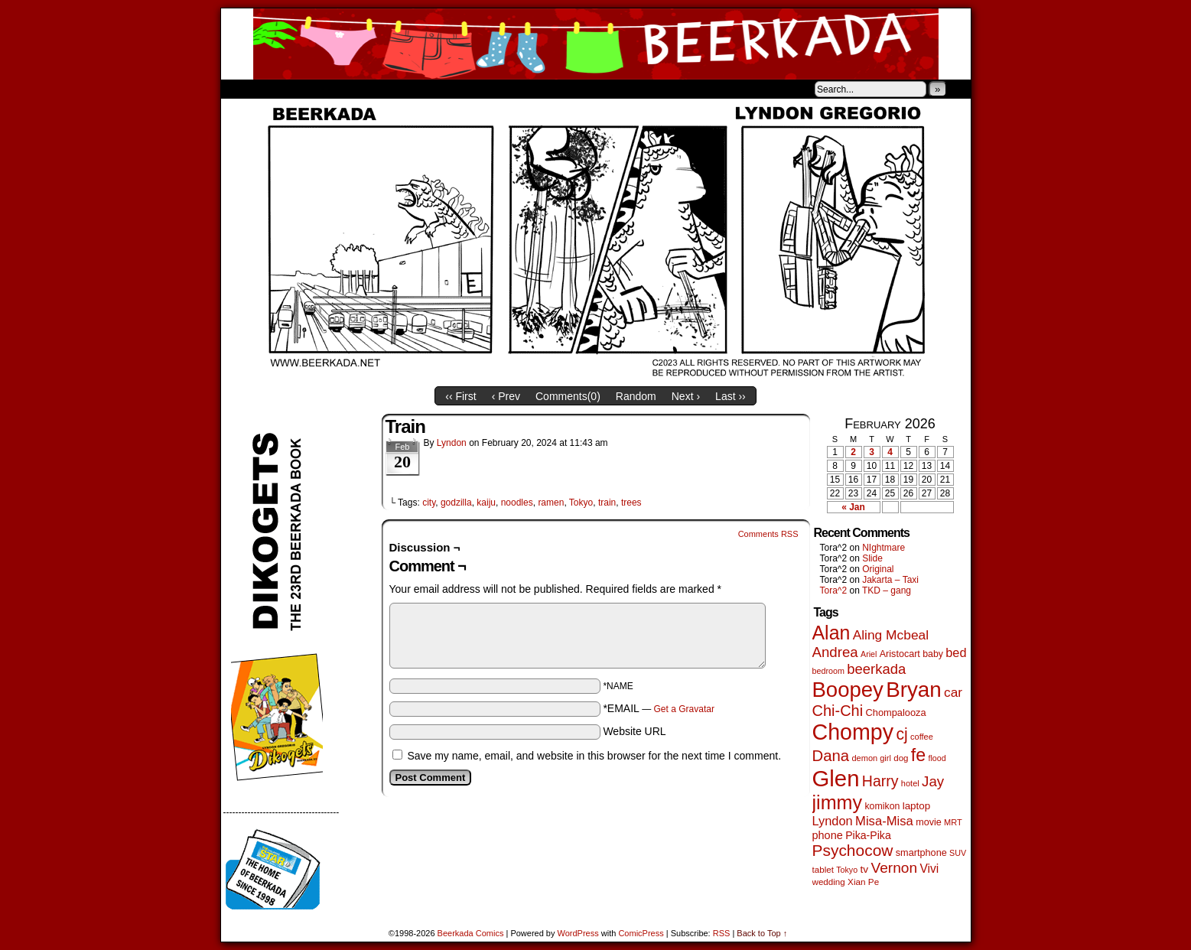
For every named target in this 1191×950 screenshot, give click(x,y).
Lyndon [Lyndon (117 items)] (832, 821)
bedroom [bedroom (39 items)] (828, 670)
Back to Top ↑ (762, 933)
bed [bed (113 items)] (955, 652)
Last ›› (730, 396)
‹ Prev (506, 396)
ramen (551, 502)
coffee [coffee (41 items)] (921, 736)
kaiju (486, 502)
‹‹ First (460, 396)
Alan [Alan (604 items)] (831, 632)
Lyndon (452, 443)
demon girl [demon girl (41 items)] (870, 758)
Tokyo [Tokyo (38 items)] (846, 869)
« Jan (853, 507)
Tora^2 (834, 590)
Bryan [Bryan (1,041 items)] (914, 689)
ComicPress (640, 933)
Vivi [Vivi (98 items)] (929, 868)
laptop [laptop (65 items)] (917, 806)
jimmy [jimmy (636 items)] (837, 802)
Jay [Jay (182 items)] (933, 781)
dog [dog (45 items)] (900, 758)
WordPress (578, 933)
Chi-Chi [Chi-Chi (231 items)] (838, 710)
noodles (517, 502)
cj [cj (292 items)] (901, 734)
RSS (722, 933)
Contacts (393, 89)
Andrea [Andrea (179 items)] (835, 652)
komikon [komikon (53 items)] (882, 806)
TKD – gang (886, 590)
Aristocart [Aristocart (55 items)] (900, 654)
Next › (686, 396)
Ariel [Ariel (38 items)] (869, 654)
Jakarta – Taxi (890, 579)
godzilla (456, 502)
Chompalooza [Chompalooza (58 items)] (896, 712)
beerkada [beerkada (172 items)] (876, 669)
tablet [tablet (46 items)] (823, 869)
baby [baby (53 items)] (933, 654)
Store (335, 89)
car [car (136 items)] (953, 692)
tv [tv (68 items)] (864, 869)
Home (242, 89)
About (287, 89)
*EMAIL (658, 708)
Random (636, 396)
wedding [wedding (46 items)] (828, 882)
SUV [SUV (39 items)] (957, 852)
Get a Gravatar (684, 709)
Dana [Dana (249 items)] (831, 755)
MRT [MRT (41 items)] (953, 822)
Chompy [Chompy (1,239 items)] (853, 732)
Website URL (634, 731)
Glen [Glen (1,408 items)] (836, 778)
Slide (872, 558)
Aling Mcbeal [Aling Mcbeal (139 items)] (891, 635)
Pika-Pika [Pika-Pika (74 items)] (868, 835)
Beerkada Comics (596, 44)
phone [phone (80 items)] (827, 835)
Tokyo (581, 502)
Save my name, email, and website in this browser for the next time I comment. (594, 756)
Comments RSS (768, 533)
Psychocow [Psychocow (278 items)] (852, 850)
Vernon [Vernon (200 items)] (893, 868)
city (428, 502)
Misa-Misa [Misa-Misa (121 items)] (884, 821)
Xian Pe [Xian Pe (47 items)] (863, 882)
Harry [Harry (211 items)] (880, 781)
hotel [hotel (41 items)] (910, 783)
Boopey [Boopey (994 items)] (847, 689)
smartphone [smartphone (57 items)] (921, 853)
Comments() (567, 396)
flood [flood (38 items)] (937, 758)
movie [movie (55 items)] (929, 822)
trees (631, 502)
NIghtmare (883, 547)
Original (877, 569)
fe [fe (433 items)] (918, 755)
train (607, 502)
